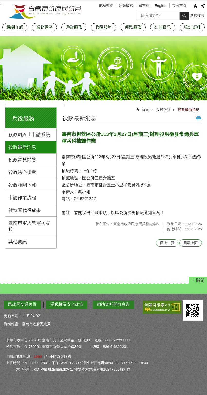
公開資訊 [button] (162, 27)
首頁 (145, 110)
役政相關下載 (22, 185)
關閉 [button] (200, 280)
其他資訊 (17, 241)
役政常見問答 (22, 159)
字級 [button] (195, 6)
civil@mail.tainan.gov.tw (53, 369)
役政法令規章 (22, 172)
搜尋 (140, 14)
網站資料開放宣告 (113, 304)
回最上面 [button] (190, 243)
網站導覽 (106, 5)
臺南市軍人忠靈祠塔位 (29, 226)
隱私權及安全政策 (66, 304)
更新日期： (13, 316)
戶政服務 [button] (74, 27)
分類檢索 (126, 5)
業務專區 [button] (44, 27)
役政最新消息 (22, 147)
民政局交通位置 (22, 304)
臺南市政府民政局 (45, 11)
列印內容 (198, 118)
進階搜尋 (197, 15)
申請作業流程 (22, 197)
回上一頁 (167, 243)
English (161, 6)
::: (4, 105)
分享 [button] (203, 6)
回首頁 (143, 5)
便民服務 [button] (133, 27)
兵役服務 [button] (103, 27)
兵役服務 (23, 118)
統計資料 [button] (192, 27)
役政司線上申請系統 (29, 134)
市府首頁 (179, 5)
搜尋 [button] (184, 16)
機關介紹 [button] (15, 27)
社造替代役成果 (24, 210)
